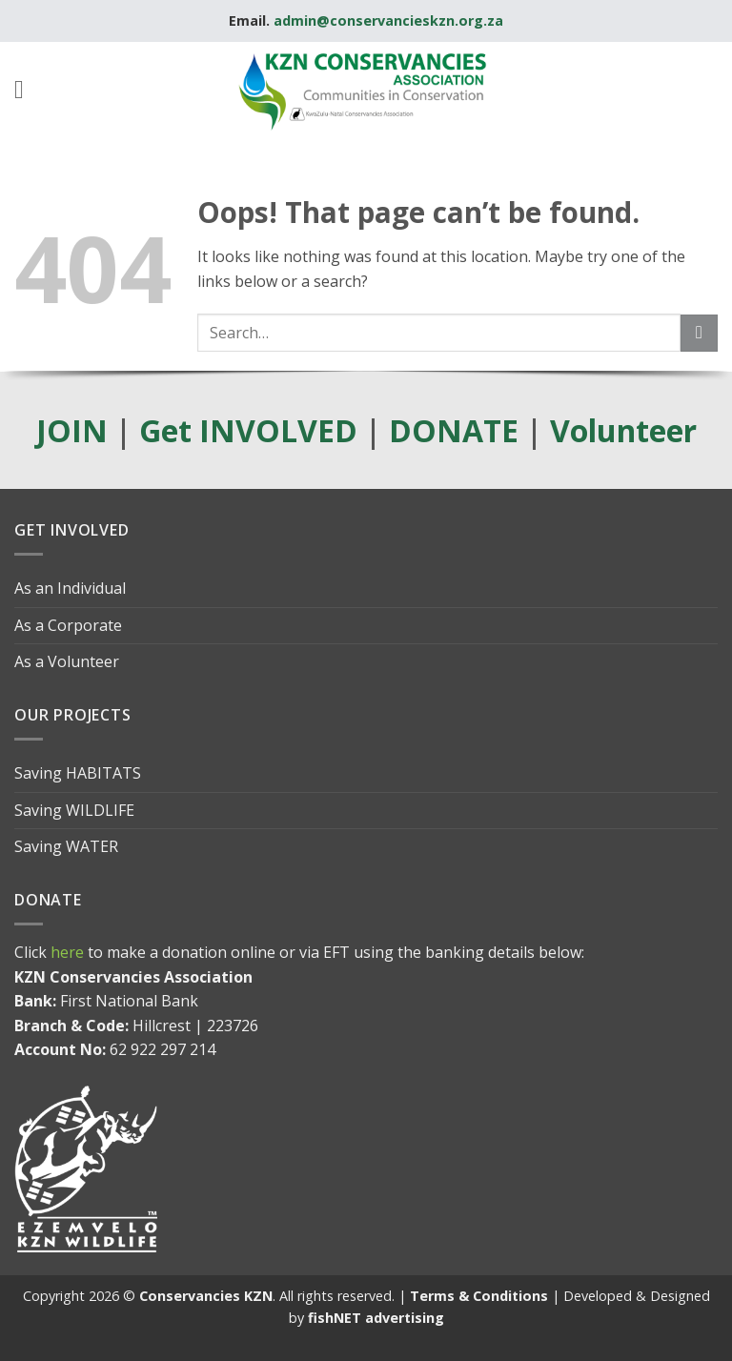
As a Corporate (68, 625)
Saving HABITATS (77, 772)
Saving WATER (66, 846)
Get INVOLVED (248, 430)
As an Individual (70, 588)
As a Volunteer (66, 661)
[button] (27, 90)
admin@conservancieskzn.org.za (388, 20)
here (67, 952)
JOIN (72, 430)
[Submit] (699, 333)
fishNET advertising (376, 1318)
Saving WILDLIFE (74, 810)
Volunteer (623, 430)
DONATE (453, 430)
